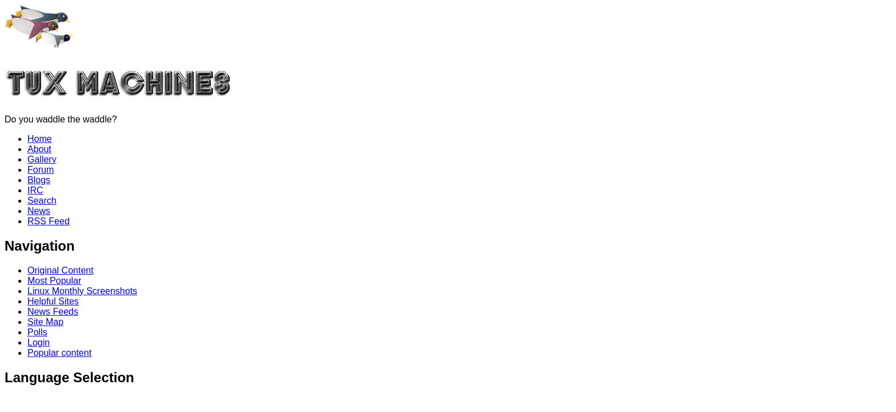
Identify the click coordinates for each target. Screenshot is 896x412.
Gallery (42, 159)
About (39, 149)
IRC (35, 190)
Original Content (60, 270)
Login (38, 342)
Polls (37, 332)
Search (42, 200)
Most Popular (54, 281)
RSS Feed (48, 221)
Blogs (38, 180)
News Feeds (52, 311)
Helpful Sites (53, 301)
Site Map (45, 322)
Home (39, 139)
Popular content (59, 353)
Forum (40, 170)
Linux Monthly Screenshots (82, 291)
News (38, 211)
